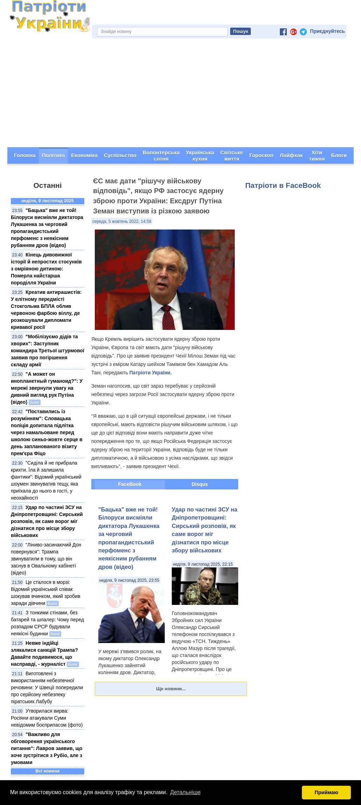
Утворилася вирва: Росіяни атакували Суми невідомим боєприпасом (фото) (47, 718)
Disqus (200, 484)
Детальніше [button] (185, 792)
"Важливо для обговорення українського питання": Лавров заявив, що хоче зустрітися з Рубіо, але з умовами (47, 748)
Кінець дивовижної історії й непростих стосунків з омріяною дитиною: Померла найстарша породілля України (46, 268)
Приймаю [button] (326, 792)
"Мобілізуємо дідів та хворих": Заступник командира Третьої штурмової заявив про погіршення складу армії (47, 350)
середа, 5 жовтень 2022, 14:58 (121, 221)
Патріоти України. (150, 372)
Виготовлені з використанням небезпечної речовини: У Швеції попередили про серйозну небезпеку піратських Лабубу (47, 687)
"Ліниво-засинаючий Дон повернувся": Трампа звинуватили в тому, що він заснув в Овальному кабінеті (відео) (46, 558)
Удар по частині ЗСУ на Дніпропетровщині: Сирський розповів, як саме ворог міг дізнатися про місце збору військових (47, 521)
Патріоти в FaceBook (283, 185)
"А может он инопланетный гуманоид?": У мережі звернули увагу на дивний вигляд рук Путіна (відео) (47, 388)
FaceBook (130, 484)
